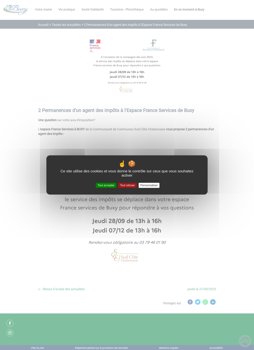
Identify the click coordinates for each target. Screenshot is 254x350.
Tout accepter (106, 185)
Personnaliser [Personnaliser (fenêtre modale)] (149, 185)
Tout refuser (127, 185)
